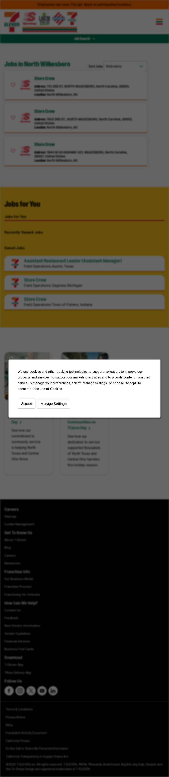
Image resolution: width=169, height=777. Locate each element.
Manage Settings (53, 403)
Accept (26, 403)
